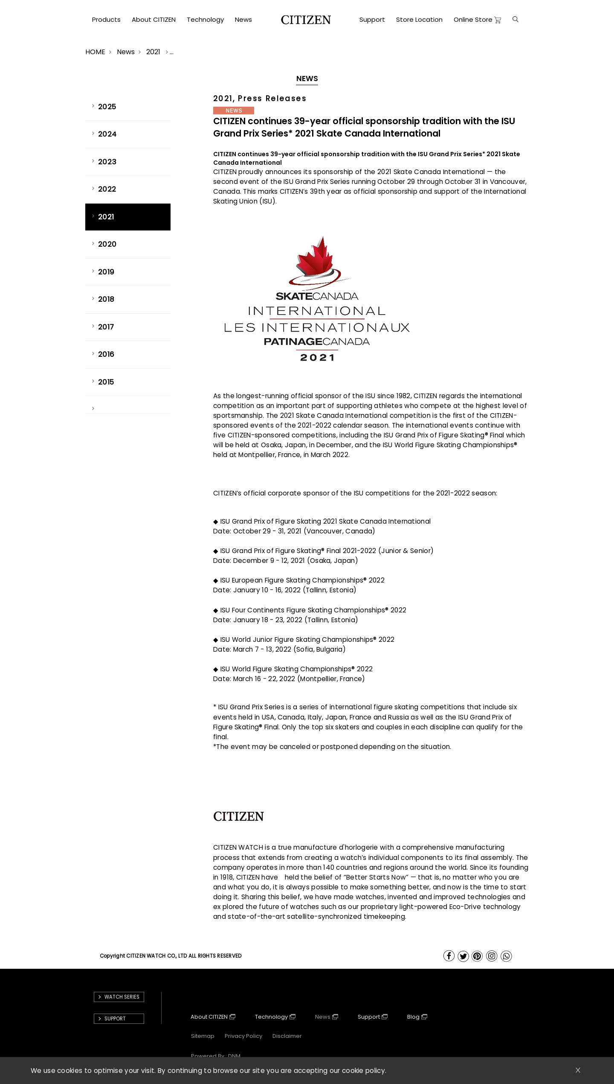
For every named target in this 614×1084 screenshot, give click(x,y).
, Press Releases (270, 98)
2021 (154, 52)
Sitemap (202, 1036)
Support (369, 1016)
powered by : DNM (215, 1056)
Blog (413, 1016)
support (115, 1018)
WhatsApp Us (507, 956)
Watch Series (121, 997)
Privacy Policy (243, 1036)
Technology (271, 1016)
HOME (95, 52)
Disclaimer (287, 1036)
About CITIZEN (209, 1016)
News (126, 52)
